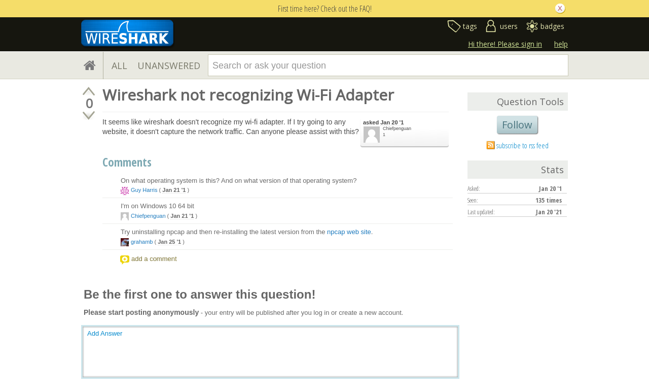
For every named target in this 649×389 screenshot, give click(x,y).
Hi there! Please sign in (505, 44)
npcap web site (349, 232)
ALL (119, 65)
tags (470, 26)
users (509, 26)
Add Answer (104, 333)
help (561, 44)
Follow (517, 125)
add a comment (154, 259)
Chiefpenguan (397, 128)
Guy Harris (144, 190)
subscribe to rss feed (522, 145)
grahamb (142, 242)
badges (552, 26)
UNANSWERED (168, 65)
